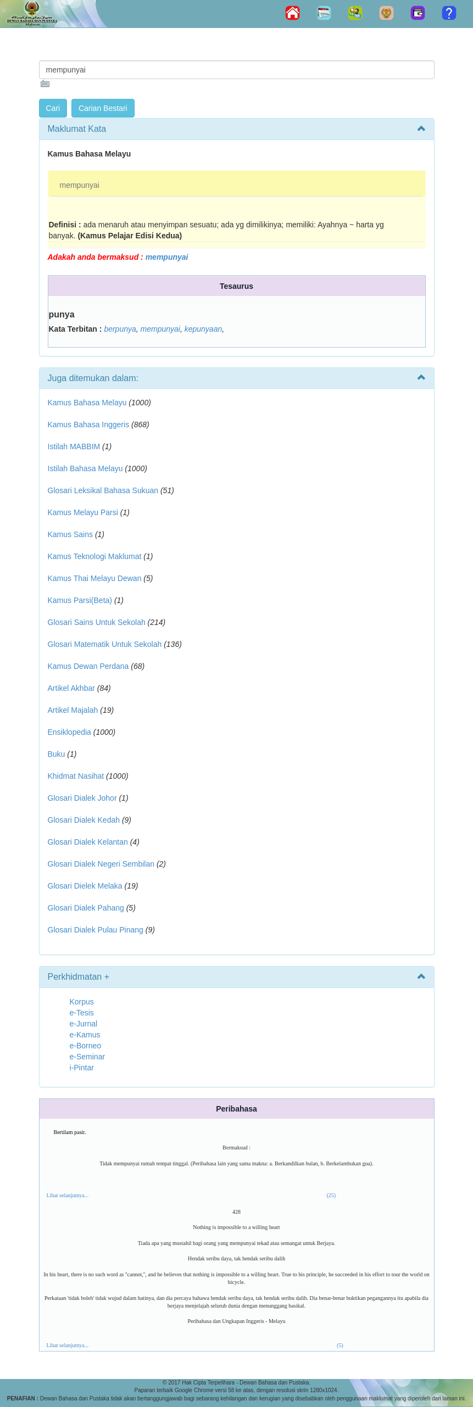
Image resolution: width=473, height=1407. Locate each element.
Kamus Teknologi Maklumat (95, 556)
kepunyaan (203, 329)
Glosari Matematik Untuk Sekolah (105, 644)
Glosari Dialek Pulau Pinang (95, 929)
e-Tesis (82, 1012)
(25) (331, 1195)
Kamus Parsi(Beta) (80, 600)
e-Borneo (86, 1045)
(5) (340, 1345)
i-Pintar (82, 1067)
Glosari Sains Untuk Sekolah (97, 622)
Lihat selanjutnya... (68, 1195)
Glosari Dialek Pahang (86, 907)
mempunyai (79, 185)
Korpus (82, 1001)
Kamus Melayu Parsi (83, 512)
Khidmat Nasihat (76, 776)
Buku (56, 754)
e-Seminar (87, 1056)
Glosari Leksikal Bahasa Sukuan (103, 490)
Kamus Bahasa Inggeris (89, 424)
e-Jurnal (84, 1023)
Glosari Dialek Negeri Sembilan (101, 863)
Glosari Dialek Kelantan (88, 842)
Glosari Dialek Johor (82, 798)
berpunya (120, 329)
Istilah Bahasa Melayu (85, 468)
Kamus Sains (70, 534)
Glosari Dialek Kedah (84, 820)
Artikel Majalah (73, 710)
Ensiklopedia (69, 732)
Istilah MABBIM (74, 446)
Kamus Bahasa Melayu (88, 402)
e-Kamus (85, 1034)
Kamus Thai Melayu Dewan (95, 578)
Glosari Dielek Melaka (85, 885)
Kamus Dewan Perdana (88, 666)
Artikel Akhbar (71, 688)
